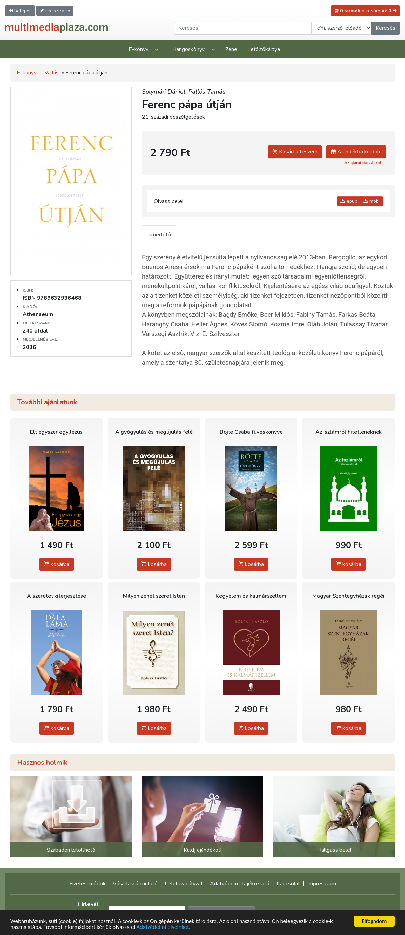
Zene (231, 49)
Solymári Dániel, (165, 91)
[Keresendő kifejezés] (243, 28)
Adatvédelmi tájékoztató (239, 883)
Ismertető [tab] (159, 235)
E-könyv (138, 49)
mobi (371, 201)
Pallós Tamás (207, 91)
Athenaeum (38, 314)
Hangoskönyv (188, 49)
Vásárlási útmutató (135, 883)
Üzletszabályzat (184, 883)
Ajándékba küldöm (356, 151)
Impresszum (321, 883)
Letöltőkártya (263, 49)
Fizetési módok (87, 883)
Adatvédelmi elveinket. (163, 927)
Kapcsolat (288, 883)
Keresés (385, 28)
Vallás (51, 73)
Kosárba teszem (295, 151)
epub (348, 201)
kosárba (56, 564)
